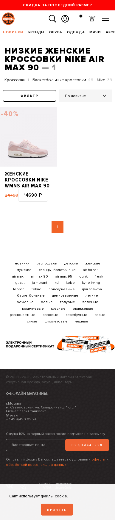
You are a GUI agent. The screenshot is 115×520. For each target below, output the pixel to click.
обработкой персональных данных (36, 465)
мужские (24, 270)
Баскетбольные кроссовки (62, 80)
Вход (65, 19)
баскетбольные (31, 295)
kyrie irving (91, 283)
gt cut (20, 283)
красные (58, 308)
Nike (104, 80)
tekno (36, 289)
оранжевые (83, 308)
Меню (105, 16)
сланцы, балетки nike (57, 270)
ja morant (39, 283)
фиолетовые (56, 321)
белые (47, 302)
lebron (18, 289)
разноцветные (22, 315)
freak (99, 276)
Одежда (76, 32)
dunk (83, 276)
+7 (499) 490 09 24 (21, 419)
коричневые (33, 308)
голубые (67, 302)
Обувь (56, 32)
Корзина (92, 19)
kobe (70, 283)
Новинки (13, 32)
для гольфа (92, 289)
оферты (98, 459)
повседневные (62, 289)
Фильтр (30, 96)
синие (32, 321)
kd (57, 283)
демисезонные (65, 295)
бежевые (25, 302)
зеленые (90, 302)
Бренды (36, 32)
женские (92, 263)
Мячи (95, 32)
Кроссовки (16, 80)
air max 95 (63, 276)
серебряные (76, 315)
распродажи (47, 263)
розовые (50, 315)
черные (81, 321)
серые (99, 315)
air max (18, 276)
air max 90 (39, 276)
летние (92, 295)
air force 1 (91, 270)
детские (71, 263)
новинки (22, 263)
